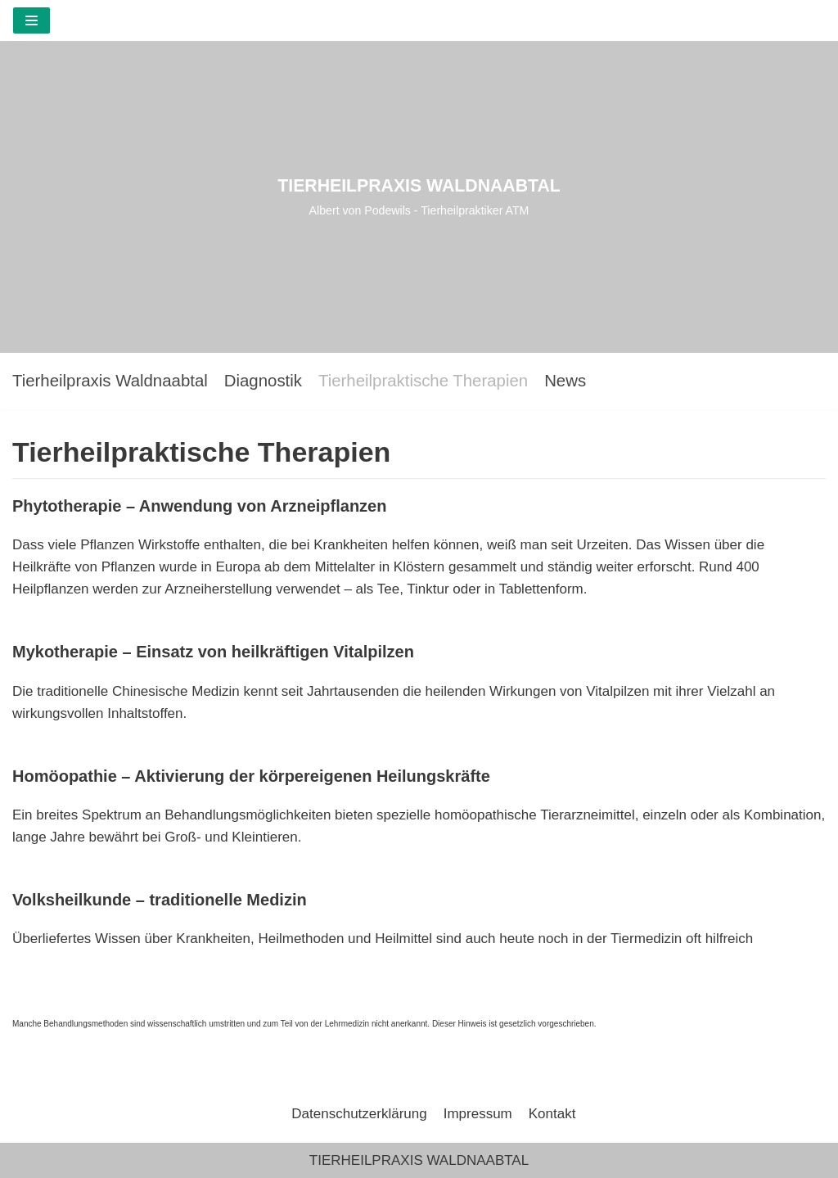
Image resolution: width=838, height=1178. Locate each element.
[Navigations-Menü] (31, 20)
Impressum (478, 1114)
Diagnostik (263, 381)
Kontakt (552, 1114)
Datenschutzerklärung (358, 1114)
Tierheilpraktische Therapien (423, 381)
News (565, 381)
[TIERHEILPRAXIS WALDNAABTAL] (419, 197)
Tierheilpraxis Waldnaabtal (110, 381)
